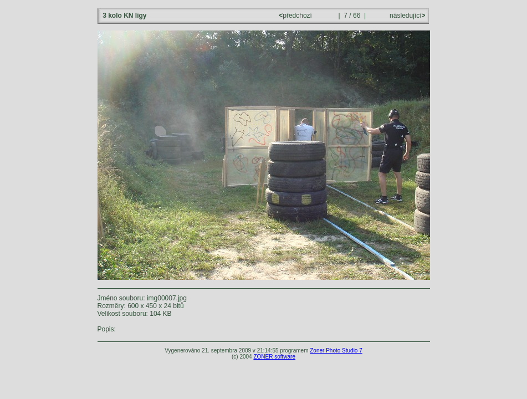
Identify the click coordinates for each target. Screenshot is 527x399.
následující (407, 15)
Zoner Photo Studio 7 (336, 350)
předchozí (296, 15)
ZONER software (274, 357)
